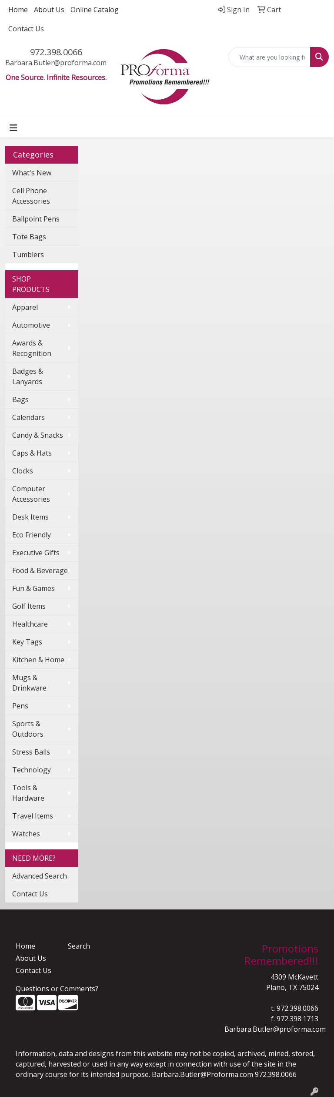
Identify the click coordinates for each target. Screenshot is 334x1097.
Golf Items (29, 606)
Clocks (22, 471)
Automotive (31, 325)
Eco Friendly (31, 535)
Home (18, 9)
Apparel (25, 307)
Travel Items (32, 816)
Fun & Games (33, 588)
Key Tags (27, 642)
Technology (31, 770)
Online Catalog (94, 9)
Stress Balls (31, 752)
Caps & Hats (32, 453)
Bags (20, 399)
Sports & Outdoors (27, 729)
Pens (20, 706)
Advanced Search (39, 876)
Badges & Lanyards (27, 376)
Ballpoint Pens (36, 219)
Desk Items (30, 517)
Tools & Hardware (28, 793)
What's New (31, 173)
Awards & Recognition (31, 348)
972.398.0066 (56, 52)
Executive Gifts (36, 552)
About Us (49, 9)
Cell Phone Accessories (31, 196)
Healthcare (30, 624)
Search (79, 946)
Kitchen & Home (38, 659)
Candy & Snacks (37, 435)
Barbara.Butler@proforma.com (56, 62)
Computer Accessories (31, 494)
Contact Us (26, 29)
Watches (26, 834)
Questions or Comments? (57, 988)
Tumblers (28, 254)
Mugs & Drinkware (29, 683)
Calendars (28, 417)
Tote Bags (29, 237)
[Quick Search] (269, 57)
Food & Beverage (40, 570)
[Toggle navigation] (13, 128)
